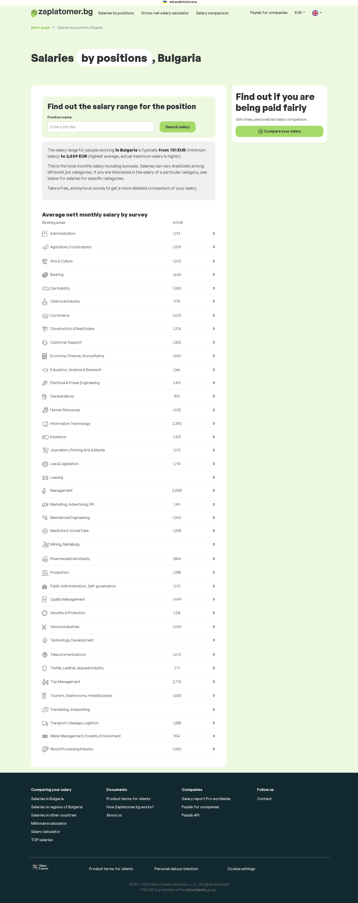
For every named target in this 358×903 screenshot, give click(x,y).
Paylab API (191, 815)
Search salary (178, 127)
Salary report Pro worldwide (206, 798)
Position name (59, 117)
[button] (317, 13)
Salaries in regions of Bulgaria (56, 807)
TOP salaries (42, 840)
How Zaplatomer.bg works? (130, 807)
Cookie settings (241, 868)
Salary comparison (212, 13)
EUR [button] (298, 12)
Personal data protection (176, 868)
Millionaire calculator (49, 823)
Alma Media (196, 889)
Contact (264, 798)
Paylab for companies (269, 12)
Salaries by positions (116, 13)
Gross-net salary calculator (165, 13)
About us (114, 815)
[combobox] (98, 127)
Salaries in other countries (53, 815)
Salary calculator (45, 831)
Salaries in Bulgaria (47, 798)
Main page (40, 27)
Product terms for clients (128, 798)
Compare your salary (279, 131)
